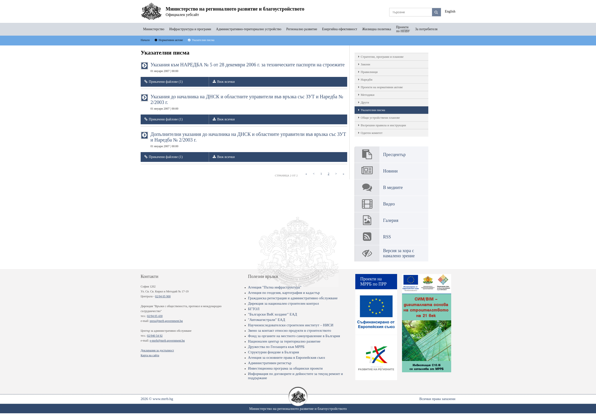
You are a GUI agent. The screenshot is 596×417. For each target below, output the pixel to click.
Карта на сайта (150, 355)
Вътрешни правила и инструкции (383, 125)
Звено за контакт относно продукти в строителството (289, 330)
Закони (365, 64)
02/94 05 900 (163, 296)
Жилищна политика (376, 29)
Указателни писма (373, 110)
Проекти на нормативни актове (382, 87)
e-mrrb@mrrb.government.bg (167, 340)
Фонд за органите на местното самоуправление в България (294, 336)
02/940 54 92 (155, 335)
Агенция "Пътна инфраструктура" (274, 287)
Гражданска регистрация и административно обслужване (293, 298)
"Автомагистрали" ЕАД (266, 320)
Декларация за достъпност (157, 350)
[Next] (336, 174)
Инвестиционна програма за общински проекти (285, 368)
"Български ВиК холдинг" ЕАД (272, 314)
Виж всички (226, 82)
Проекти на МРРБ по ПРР (373, 281)
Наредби (366, 79)
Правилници (369, 72)
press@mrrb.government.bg (166, 321)
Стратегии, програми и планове (382, 56)
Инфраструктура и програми (190, 29)
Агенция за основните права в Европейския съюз (286, 357)
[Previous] (313, 174)
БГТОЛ (254, 309)
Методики (367, 95)
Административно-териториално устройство (249, 29)
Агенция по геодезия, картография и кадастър (284, 293)
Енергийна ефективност (339, 29)
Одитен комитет (372, 133)
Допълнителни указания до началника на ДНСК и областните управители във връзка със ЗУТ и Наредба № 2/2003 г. (248, 139)
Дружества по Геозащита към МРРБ (276, 347)
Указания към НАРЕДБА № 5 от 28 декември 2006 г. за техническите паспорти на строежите (247, 67)
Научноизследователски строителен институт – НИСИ (290, 325)
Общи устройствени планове (380, 117)
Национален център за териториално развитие (284, 341)
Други (365, 102)
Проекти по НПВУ (403, 29)
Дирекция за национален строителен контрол (283, 303)
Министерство (153, 29)
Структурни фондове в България (273, 352)
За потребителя (426, 29)
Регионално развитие (301, 29)
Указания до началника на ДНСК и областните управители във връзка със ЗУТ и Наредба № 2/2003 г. (246, 102)
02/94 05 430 (155, 316)
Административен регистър (269, 363)
